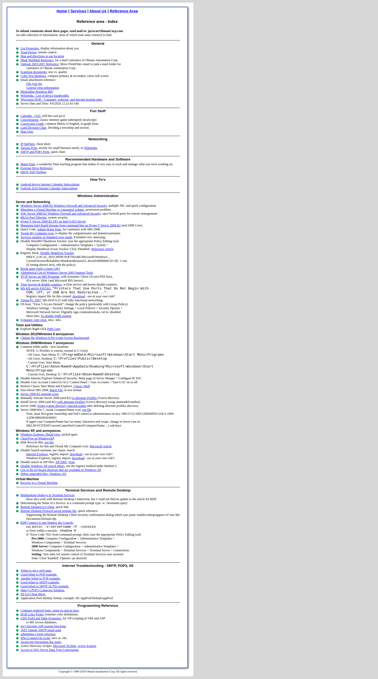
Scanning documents (33, 72)
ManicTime (27, 164)
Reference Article (102, 249)
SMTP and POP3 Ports (34, 152)
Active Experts (86, 653)
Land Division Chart (33, 127)
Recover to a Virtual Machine (39, 488)
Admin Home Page (49, 229)
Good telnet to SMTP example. (40, 589)
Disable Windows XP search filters (42, 471)
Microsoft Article (101, 452)
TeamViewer (28, 52)
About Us (97, 11)
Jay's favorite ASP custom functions (43, 633)
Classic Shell (82, 391)
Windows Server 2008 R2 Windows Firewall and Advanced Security (63, 206)
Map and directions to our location (42, 56)
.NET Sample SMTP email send (40, 637)
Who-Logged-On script (35, 645)
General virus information (42, 88)
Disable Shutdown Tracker (57, 253)
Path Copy (53, 330)
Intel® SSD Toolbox (33, 172)
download (79, 298)
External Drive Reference (36, 168)
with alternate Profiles (71, 407)
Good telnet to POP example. (38, 581)
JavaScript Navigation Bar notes (40, 649)
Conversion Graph (32, 124)
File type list (34, 84)
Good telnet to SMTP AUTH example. (44, 593)
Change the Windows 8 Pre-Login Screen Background (54, 339)
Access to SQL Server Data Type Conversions (49, 657)
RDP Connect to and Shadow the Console (46, 528)
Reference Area (124, 11)
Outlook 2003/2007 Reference (39, 64)
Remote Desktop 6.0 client (37, 512)
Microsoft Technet (64, 653)
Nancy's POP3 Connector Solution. (42, 597)
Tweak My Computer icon (37, 233)
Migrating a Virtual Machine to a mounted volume (52, 209)
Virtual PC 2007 (30, 302)
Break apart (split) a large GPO (40, 269)
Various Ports (28, 148)
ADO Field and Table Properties (40, 625)
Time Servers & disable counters (41, 284)
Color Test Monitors (33, 76)
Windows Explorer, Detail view (40, 440)
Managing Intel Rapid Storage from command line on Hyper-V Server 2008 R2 (70, 225)
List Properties (29, 48)
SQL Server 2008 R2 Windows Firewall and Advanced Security (60, 213)
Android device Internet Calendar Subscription (50, 184)
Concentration (29, 120)
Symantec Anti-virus (33, 321)
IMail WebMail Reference (36, 60)
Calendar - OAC (30, 116)
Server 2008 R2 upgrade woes (39, 399)
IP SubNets (27, 144)
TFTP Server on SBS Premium (39, 276)
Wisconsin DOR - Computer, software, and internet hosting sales (61, 99)
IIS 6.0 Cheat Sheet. (33, 601)
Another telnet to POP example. (40, 585)
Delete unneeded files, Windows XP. (43, 479)
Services (78, 11)
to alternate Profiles (84, 403)
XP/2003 (61, 467)
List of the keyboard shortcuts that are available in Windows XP (60, 475)
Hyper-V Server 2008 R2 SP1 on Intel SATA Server (53, 221)
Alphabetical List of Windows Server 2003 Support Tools (56, 272)
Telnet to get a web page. (36, 577)
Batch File (56, 395)
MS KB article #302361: (35, 289)
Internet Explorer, (37, 460)
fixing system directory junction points (61, 411)
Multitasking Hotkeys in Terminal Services (47, 500)
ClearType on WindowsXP (37, 444)
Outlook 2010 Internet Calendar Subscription (48, 188)
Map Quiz (26, 131)
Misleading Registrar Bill (36, 92)
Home (61, 11)
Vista (71, 467)
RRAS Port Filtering (33, 217)
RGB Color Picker (32, 621)
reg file (86, 415)
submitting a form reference (38, 641)
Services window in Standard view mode (46, 237)
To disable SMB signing (56, 317)
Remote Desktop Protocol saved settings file (48, 516)
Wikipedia (90, 148)
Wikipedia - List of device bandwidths (44, 95)
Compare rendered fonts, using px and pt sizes (49, 617)
